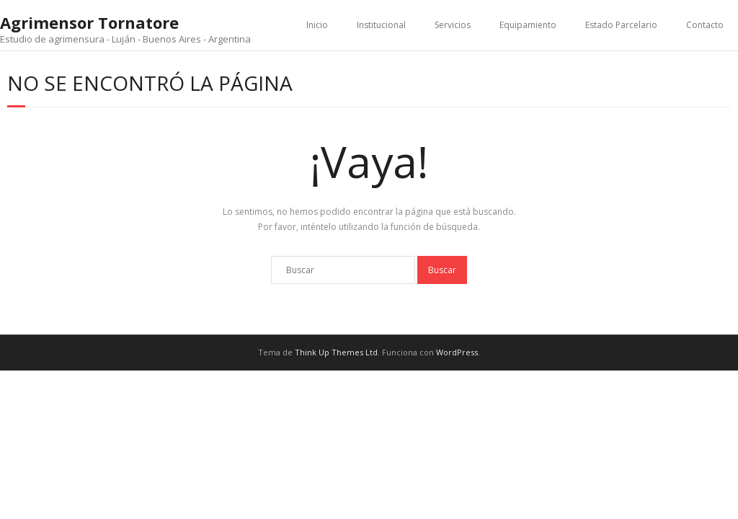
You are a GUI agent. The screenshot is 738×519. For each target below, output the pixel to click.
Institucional (381, 25)
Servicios (453, 25)
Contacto (705, 25)
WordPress (457, 352)
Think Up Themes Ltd (336, 352)
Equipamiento (527, 25)
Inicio (317, 25)
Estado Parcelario (621, 25)
